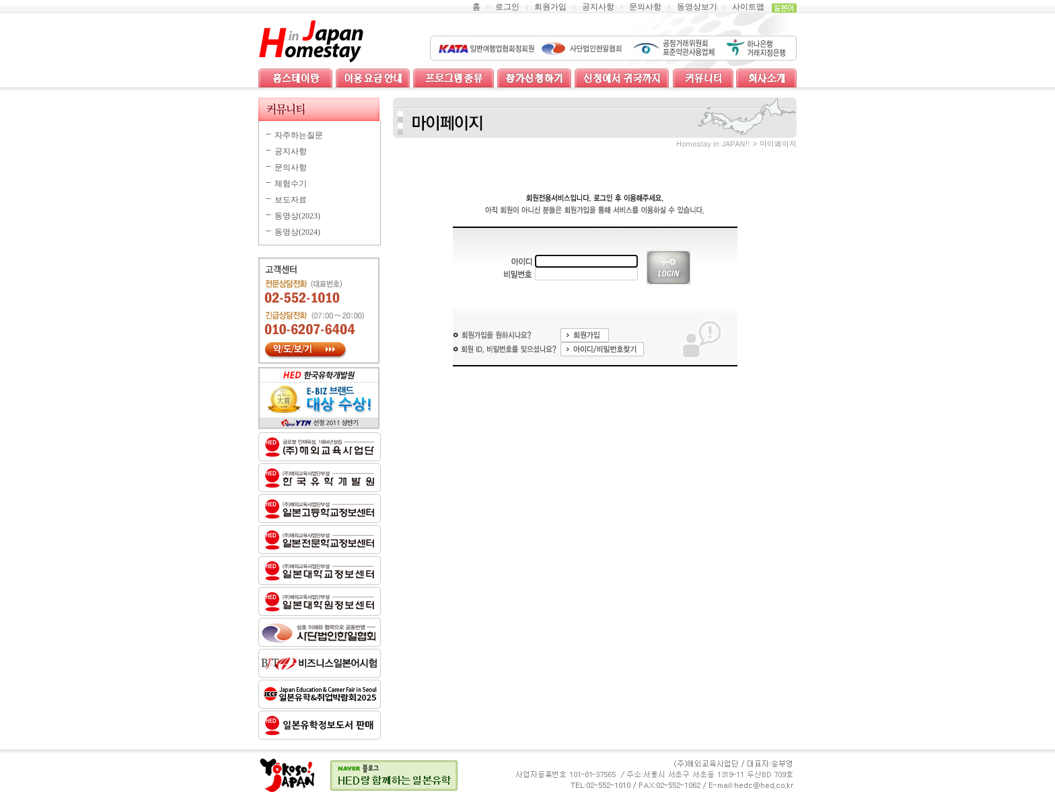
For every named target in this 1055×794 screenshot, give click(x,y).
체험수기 (291, 183)
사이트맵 (748, 6)
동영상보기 (697, 6)
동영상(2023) (297, 216)
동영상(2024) (297, 232)
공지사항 (598, 6)
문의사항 (645, 6)
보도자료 (291, 199)
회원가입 (550, 6)
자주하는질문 (299, 135)
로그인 (507, 6)
